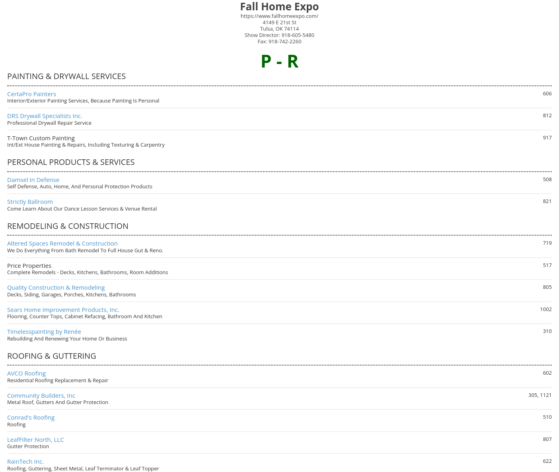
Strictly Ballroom (30, 201)
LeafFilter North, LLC (35, 439)
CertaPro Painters (31, 94)
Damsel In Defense (33, 180)
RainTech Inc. (25, 461)
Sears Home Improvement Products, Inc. (63, 309)
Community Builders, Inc (41, 395)
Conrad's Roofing (31, 417)
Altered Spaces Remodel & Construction (62, 243)
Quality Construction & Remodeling (56, 287)
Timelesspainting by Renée (44, 331)
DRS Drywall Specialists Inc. (44, 116)
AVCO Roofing (26, 373)
